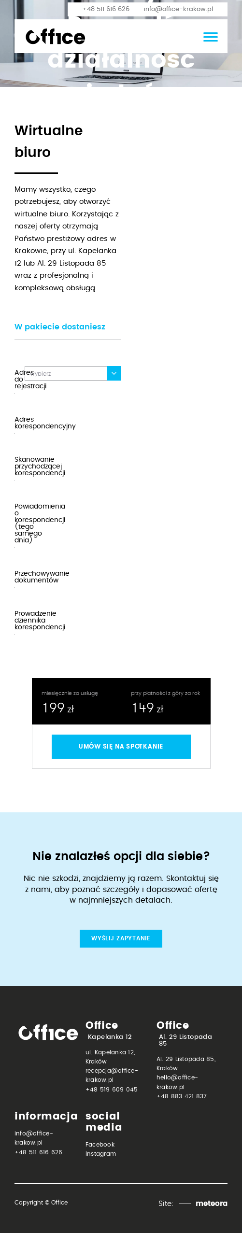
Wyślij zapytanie (121, 938)
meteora (212, 1203)
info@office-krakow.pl (178, 9)
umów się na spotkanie (121, 746)
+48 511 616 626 (105, 9)
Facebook (99, 1145)
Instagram (100, 1154)
